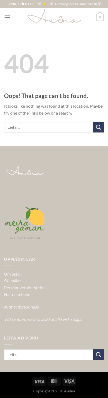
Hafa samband (17, 294)
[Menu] (7, 17)
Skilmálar (12, 280)
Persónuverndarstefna (25, 287)
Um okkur (13, 273)
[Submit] (98, 127)
